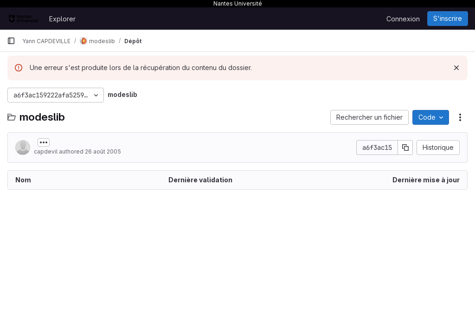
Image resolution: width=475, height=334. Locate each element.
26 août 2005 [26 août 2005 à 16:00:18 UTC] (103, 151)
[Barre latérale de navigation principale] (11, 40)
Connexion (403, 19)
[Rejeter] (456, 67)
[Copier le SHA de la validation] (405, 147)
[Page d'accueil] (23, 18)
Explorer (62, 19)
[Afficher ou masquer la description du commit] (44, 142)
